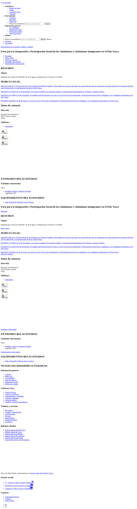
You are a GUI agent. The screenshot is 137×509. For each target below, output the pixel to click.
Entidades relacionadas (9, 329)
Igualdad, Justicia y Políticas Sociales (18, 191)
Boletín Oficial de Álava (13, 432)
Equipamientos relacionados (10, 352)
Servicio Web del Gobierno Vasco (41, 473)
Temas (11, 10)
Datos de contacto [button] (11, 60)
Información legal (15, 30)
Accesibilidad (14, 28)
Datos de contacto (7, 254)
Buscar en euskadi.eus (17, 24)
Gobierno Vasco (14, 12)
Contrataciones (10, 414)
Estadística (9, 422)
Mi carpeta (9, 43)
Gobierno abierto (11, 400)
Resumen (4, 211)
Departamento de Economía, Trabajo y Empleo (17, 47)
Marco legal (5, 228)
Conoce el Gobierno (12, 394)
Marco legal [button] (9, 58)
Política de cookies (15, 32)
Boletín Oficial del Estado (14, 438)
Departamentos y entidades (14, 396)
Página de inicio (14, 8)
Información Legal (11, 382)
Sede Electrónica (15, 33)
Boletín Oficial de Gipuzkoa (15, 436)
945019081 (9, 126)
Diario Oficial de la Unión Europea (17, 440)
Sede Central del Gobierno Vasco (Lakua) (19, 202)
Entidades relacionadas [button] (13, 62)
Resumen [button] (8, 56)
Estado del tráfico (11, 420)
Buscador (12, 20)
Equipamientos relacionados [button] (15, 64)
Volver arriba (9, 501)
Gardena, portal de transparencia (16, 402)
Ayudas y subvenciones (13, 412)
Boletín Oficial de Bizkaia (14, 434)
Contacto (12, 18)
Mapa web (13, 22)
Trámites (12, 14)
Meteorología (9, 418)
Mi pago (8, 416)
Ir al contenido (6, 3)
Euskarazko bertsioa (12, 497)
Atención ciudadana (12, 398)
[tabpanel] (68, 72)
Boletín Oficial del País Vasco (15, 430)
